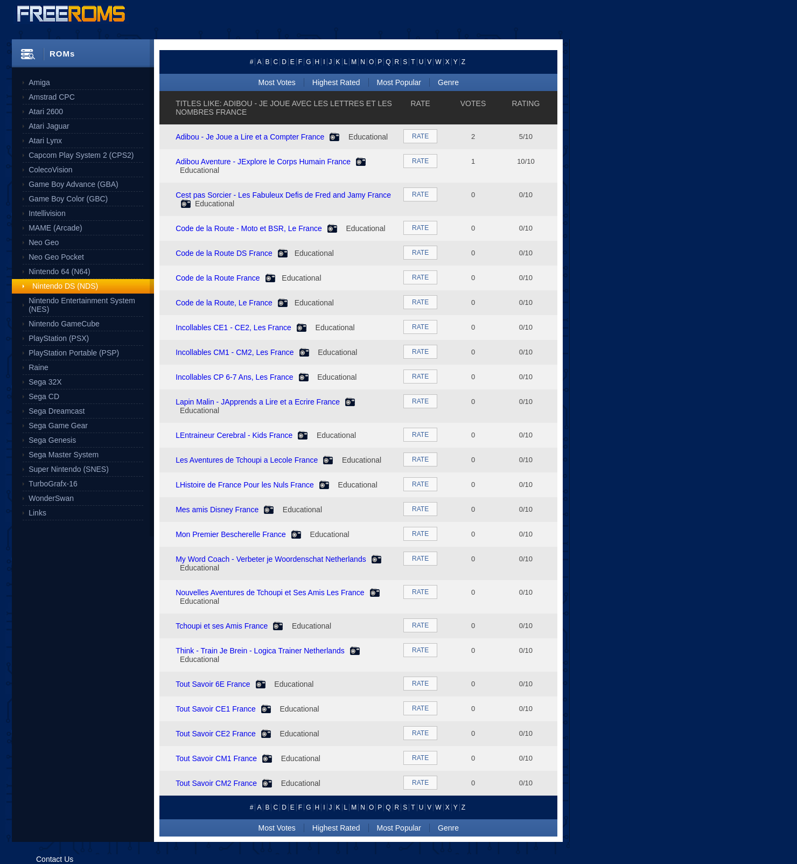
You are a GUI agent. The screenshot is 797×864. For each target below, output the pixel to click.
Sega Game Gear (58, 425)
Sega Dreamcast (57, 411)
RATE (420, 136)
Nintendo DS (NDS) (65, 286)
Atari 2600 (46, 111)
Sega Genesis (52, 440)
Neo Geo (44, 242)
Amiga (39, 82)
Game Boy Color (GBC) (68, 198)
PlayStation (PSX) (59, 338)
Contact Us (54, 859)
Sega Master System (64, 454)
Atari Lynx (45, 140)
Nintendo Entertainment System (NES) (82, 304)
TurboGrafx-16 (53, 483)
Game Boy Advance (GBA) (73, 184)
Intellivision (47, 213)
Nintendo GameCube (64, 323)
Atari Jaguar (49, 126)
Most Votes (277, 82)
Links (37, 512)
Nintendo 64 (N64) (59, 271)
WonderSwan (51, 498)
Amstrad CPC (52, 97)
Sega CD (44, 396)
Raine (38, 367)
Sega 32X (45, 382)
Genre (448, 82)
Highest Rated (336, 82)
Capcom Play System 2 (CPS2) (81, 155)
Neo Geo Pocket (56, 257)
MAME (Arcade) (55, 228)
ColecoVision (50, 169)
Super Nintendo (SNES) (69, 469)
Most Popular (399, 82)
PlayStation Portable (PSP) (74, 353)
